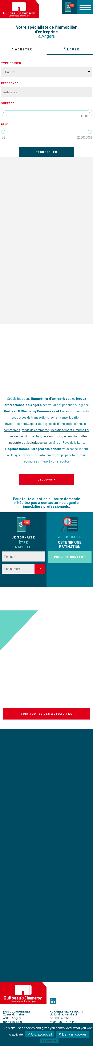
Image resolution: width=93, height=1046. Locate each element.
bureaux (48, 436)
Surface (8, 103)
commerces (12, 430)
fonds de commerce (35, 430)
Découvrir (46, 479)
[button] (85, 6)
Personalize (49, 1040)
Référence (9, 83)
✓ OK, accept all (39, 1034)
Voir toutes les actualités (46, 713)
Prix (4, 124)
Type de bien (11, 63)
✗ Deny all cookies (72, 1034)
